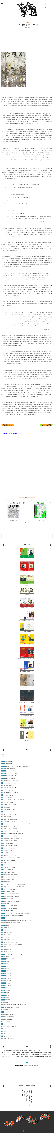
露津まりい (28, 1054)
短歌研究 (5, 995)
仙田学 (40, 1052)
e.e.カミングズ (5, 1050)
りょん (50, 1056)
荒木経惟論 (5, 956)
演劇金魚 (4, 1009)
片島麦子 (4, 1052)
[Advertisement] (27, 38)
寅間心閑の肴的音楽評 (7, 1017)
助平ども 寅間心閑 (7, 795)
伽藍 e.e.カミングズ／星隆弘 (9, 819)
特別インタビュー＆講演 (9, 773)
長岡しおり (39, 1054)
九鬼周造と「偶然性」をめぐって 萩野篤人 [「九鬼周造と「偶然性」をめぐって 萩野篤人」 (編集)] (14, 915)
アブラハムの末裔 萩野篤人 (9, 906)
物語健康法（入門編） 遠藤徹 (9, 841)
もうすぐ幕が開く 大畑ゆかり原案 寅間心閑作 (13, 800)
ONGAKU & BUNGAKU (7, 1019)
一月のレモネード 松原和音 (9, 804)
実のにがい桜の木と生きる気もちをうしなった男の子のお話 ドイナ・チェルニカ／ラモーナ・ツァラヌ (25, 824)
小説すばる (6, 980)
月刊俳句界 (5, 990)
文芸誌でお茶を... (14, 520)
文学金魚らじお (4, 756)
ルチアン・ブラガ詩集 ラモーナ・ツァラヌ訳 (12, 833)
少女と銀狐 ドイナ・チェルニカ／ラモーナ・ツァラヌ (14, 821)
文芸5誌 (27, 22)
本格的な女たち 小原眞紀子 (9, 783)
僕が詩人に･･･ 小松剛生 (8, 860)
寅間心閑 (34, 1054)
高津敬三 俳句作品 (6, 882)
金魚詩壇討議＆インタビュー (10, 775)
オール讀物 (6, 976)
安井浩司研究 (5, 935)
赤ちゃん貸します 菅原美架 (8, 855)
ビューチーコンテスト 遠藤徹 (9, 836)
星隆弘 (3, 1056)
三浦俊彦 (17, 1056)
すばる (5, 968)
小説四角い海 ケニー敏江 (8, 809)
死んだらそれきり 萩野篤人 (9, 908)
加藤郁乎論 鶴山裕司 (7, 951)
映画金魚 (4, 1002)
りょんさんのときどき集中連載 (9, 894)
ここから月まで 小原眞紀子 (8, 872)
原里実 (49, 1054)
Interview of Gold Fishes (9, 771)
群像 (4, 966)
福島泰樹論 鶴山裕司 (7, 949)
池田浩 (21, 1050)
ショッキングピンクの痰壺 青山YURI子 (11, 857)
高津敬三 (50, 1052)
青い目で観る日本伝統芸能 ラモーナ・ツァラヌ (13, 1004)
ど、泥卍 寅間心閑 (7, 790)
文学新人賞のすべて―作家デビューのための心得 (14, 766)
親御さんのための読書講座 (8, 1038)
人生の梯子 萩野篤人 (7, 910)
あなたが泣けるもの (7, 898)
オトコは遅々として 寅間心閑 (9, 792)
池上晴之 (17, 1050)
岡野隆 (40, 1050)
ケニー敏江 (12, 1052)
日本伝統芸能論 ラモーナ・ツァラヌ (11, 954)
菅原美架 (36, 1052)
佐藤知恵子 (27, 1052)
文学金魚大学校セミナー (8, 761)
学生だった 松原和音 (7, 802)
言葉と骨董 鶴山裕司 (7, 1012)
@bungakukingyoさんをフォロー (31, 1065)
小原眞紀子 (45, 1050)
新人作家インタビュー (8, 778)
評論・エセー (5, 1033)
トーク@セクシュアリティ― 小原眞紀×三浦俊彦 (13, 884)
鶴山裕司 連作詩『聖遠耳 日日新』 (9, 874)
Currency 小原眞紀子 (7, 869)
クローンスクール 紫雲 (7, 850)
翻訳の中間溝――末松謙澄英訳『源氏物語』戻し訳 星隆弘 (16, 920)
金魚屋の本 (3, 754)
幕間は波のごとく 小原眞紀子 (9, 780)
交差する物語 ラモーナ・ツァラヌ (10, 901)
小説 (3, 1029)
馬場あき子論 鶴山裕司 (7, 947)
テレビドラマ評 (5, 1021)
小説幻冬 (6, 985)
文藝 (4, 971)
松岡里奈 (7, 1056)
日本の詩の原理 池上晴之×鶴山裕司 (10, 889)
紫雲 (32, 1052)
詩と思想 (5, 997)
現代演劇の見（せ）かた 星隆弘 (10, 1007)
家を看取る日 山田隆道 (7, 865)
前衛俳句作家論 (6, 930)
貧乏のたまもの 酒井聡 (8, 891)
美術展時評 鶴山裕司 (7, 1014)
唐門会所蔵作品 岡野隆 (7, 939)
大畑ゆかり (35, 1050)
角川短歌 (5, 992)
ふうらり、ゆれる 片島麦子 (9, 812)
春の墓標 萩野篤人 (7, 853)
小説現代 (6, 983)
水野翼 (21, 1056)
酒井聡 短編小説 (6, 807)
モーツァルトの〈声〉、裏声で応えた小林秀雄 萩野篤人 (15, 913)
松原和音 (12, 1056)
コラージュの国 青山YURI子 (9, 788)
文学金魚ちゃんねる (5, 759)
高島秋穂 (45, 1052)
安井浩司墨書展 (6, 763)
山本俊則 (36, 1056)
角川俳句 (5, 988)
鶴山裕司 (23, 1054)
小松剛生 (18, 1052)
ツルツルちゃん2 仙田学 (8, 867)
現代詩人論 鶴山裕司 (7, 927)
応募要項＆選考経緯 (8, 768)
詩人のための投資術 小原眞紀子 (10, 896)
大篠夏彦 (30, 1050)
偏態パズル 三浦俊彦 (7, 862)
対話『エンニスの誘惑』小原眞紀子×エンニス (12, 886)
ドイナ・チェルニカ (6, 1054)
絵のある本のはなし (7, 1036)
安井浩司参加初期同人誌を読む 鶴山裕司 (11, 944)
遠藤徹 (25, 1050)
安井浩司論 (5, 937)
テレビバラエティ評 (6, 1024)
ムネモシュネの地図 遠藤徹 (8, 848)
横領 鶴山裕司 (6, 816)
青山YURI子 (11, 1050)
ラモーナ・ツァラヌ (43, 1056)
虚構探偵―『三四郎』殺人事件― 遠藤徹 (11, 838)
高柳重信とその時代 (7, 932)
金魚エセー (5, 903)
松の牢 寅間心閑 (6, 797)
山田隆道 (31, 1056)
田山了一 (18, 1054)
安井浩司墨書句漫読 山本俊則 (9, 942)
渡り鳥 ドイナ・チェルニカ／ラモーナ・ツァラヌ (13, 826)
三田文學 (6, 973)
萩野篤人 (45, 1054)
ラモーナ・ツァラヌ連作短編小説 (10, 828)
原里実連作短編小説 (7, 785)
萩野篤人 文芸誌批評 (8, 959)
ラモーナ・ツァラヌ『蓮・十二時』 (10, 831)
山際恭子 (26, 1056)
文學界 (5, 961)
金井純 (8, 1052)
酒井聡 (22, 1052)
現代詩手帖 (5, 1000)
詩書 (3, 1031)
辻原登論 (5, 925)
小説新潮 (6, 978)
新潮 (4, 963)
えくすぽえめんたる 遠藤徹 (9, 845)
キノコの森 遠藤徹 (7, 843)
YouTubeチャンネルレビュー (8, 1026)
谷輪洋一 (13, 1054)
